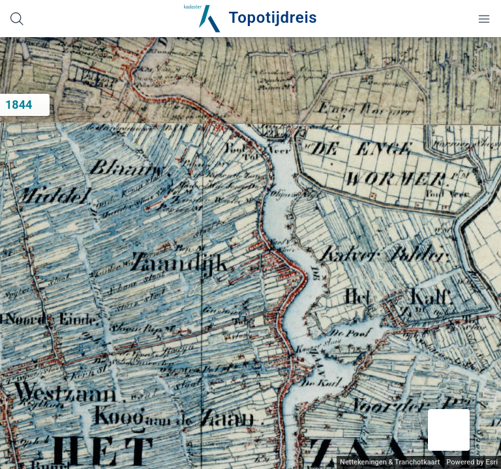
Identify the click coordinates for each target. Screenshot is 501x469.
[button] (449, 430)
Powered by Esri (472, 462)
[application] (250, 253)
